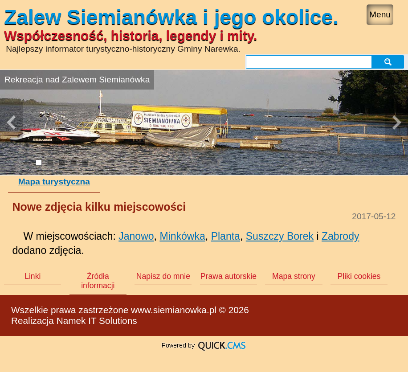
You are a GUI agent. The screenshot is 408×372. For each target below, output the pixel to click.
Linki (32, 276)
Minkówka (182, 236)
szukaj (389, 61)
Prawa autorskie (228, 276)
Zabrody (340, 236)
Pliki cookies (359, 276)
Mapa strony (293, 276)
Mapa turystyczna (54, 181)
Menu (380, 14)
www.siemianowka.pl (173, 310)
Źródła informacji (97, 281)
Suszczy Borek (280, 236)
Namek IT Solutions (97, 320)
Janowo (136, 236)
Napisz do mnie (163, 276)
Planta (225, 236)
